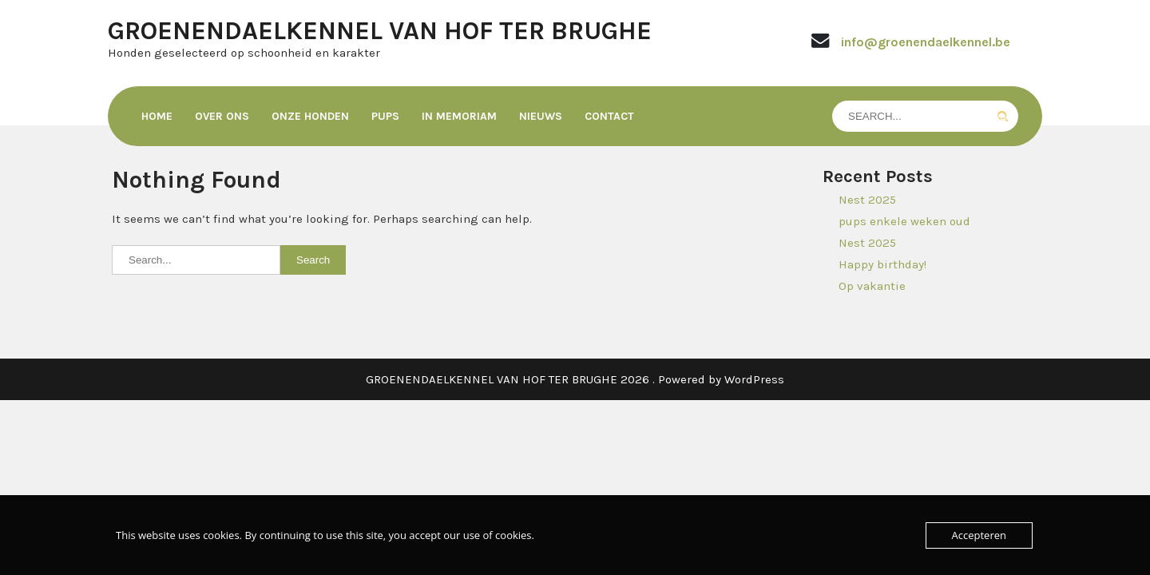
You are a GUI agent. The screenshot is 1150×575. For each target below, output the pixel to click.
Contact (609, 116)
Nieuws (540, 116)
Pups (385, 116)
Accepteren (979, 535)
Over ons (222, 116)
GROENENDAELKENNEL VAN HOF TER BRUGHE (380, 31)
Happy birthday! (882, 264)
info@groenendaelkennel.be (925, 42)
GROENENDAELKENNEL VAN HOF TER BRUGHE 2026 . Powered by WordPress (575, 379)
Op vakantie (872, 286)
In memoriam (459, 116)
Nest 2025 (867, 199)
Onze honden (310, 116)
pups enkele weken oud (904, 221)
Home (156, 116)
